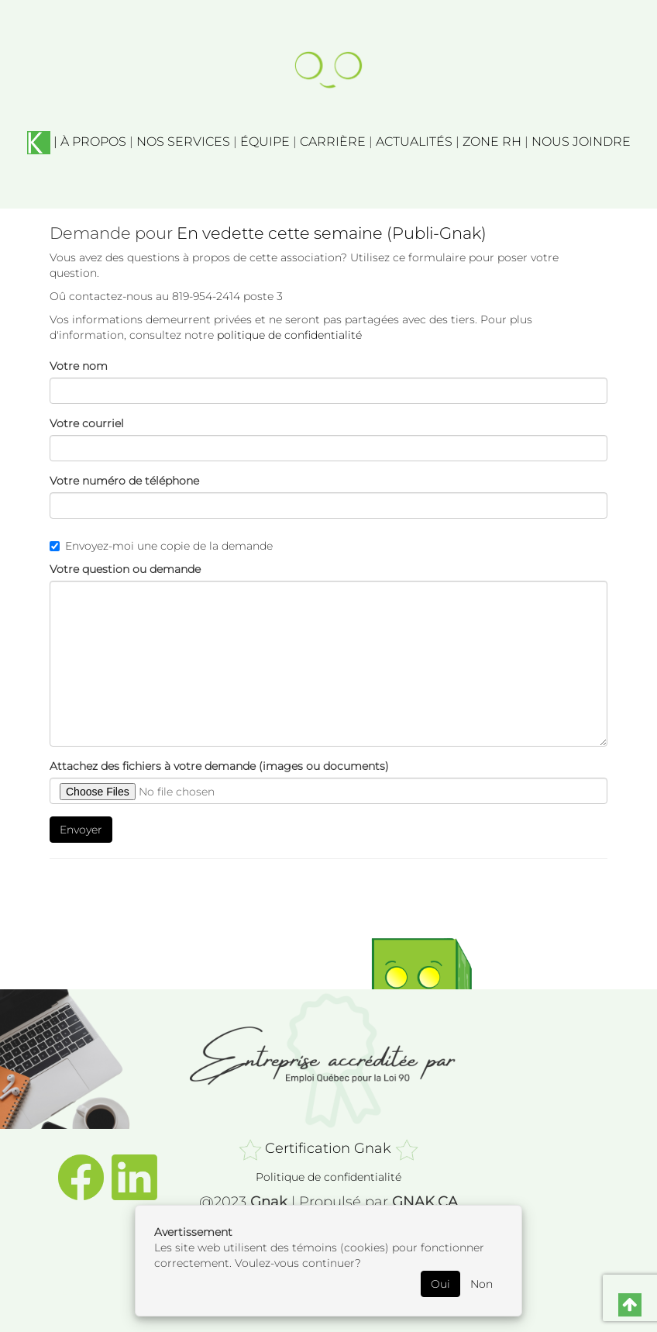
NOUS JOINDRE (581, 141)
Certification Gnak (328, 1148)
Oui (440, 1284)
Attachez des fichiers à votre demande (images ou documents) (219, 766)
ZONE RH (492, 141)
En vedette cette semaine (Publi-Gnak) (332, 233)
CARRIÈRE (333, 141)
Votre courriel (87, 423)
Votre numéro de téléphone (124, 481)
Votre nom (79, 366)
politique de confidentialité (289, 335)
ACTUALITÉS (414, 141)
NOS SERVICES (183, 141)
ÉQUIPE (265, 141)
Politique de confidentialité (328, 1177)
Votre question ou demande (125, 569)
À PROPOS (93, 141)
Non (481, 1284)
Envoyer (81, 830)
